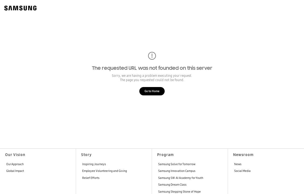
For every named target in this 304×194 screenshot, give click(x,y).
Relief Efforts (90, 178)
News (237, 164)
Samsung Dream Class (172, 184)
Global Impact (15, 171)
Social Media (242, 171)
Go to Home (152, 91)
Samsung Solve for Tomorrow (176, 164)
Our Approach (15, 164)
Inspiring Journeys (94, 164)
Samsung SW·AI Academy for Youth (180, 178)
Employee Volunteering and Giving (104, 171)
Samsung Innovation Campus (176, 171)
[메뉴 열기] (294, 7)
